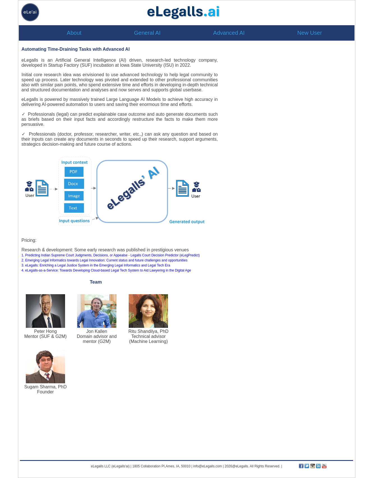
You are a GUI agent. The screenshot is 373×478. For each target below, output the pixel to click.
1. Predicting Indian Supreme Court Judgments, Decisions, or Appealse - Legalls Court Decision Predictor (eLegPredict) (111, 255)
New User (309, 33)
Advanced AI (229, 33)
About (74, 33)
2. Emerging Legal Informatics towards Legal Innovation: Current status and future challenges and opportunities (105, 260)
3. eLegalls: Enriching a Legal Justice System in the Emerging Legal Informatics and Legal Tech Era (96, 265)
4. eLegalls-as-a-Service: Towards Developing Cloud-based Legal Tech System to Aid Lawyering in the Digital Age (106, 270)
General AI (147, 33)
